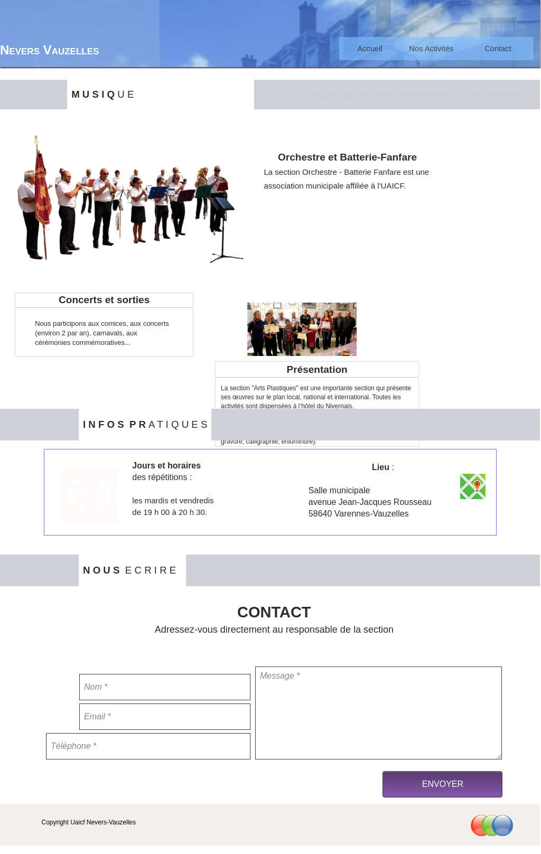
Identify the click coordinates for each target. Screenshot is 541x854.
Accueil (369, 48)
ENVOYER (442, 784)
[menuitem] (370, 48)
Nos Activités (431, 48)
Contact (497, 48)
